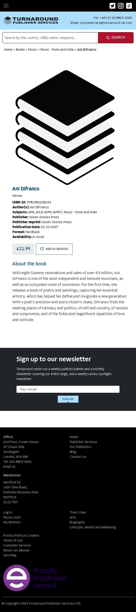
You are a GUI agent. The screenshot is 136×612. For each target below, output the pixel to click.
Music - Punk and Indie (57, 50)
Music (33, 50)
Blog (73, 452)
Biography (77, 522)
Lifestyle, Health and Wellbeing (93, 527)
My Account (12, 517)
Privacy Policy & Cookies (21, 535)
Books (21, 50)
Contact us (78, 457)
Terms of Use (13, 540)
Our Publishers (80, 447)
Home (8, 50)
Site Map (10, 555)
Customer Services (17, 545)
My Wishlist (11, 522)
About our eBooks (16, 550)
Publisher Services (83, 442)
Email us (9, 467)
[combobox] (50, 37)
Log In (7, 512)
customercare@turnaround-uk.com (106, 23)
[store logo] (31, 20)
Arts (73, 517)
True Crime (78, 512)
